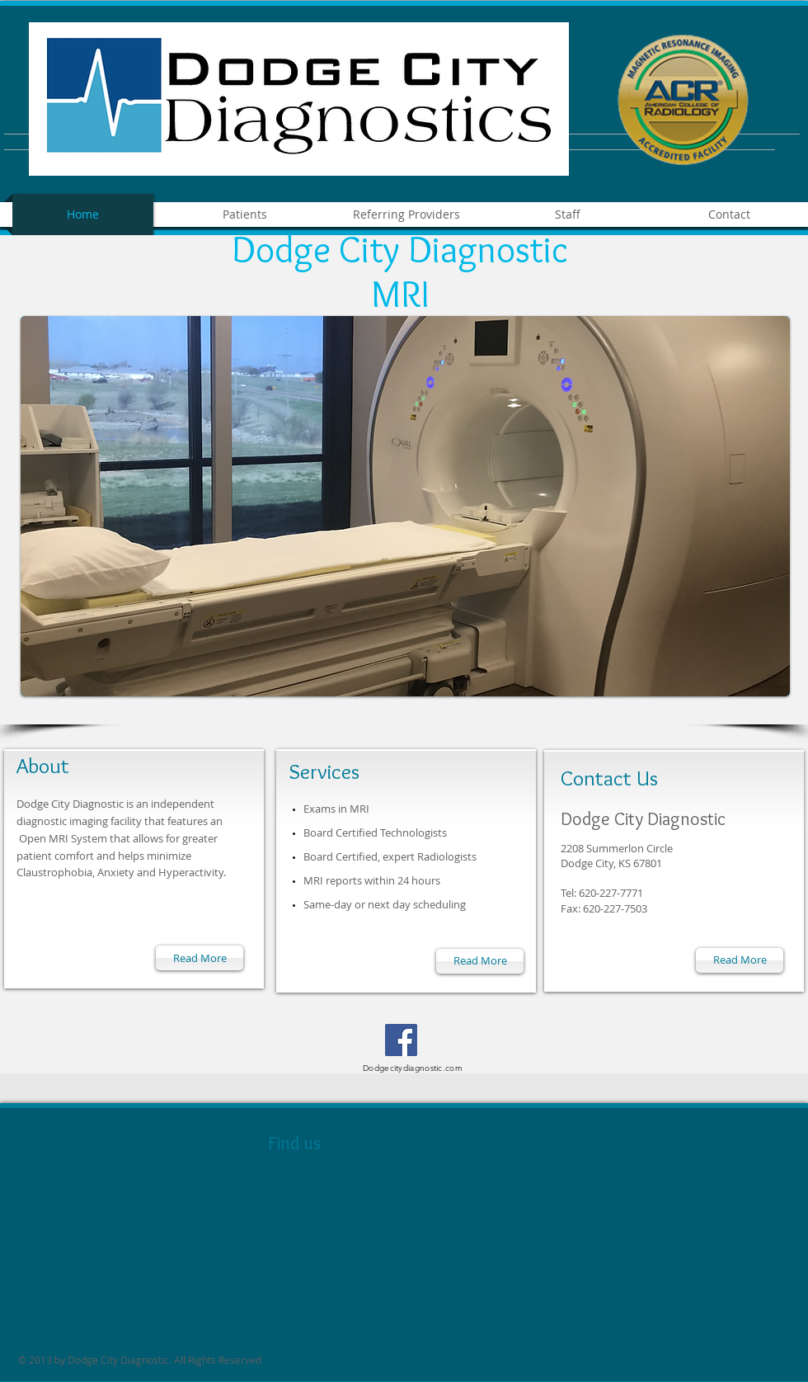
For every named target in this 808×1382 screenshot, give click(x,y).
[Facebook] (401, 1040)
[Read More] (199, 958)
